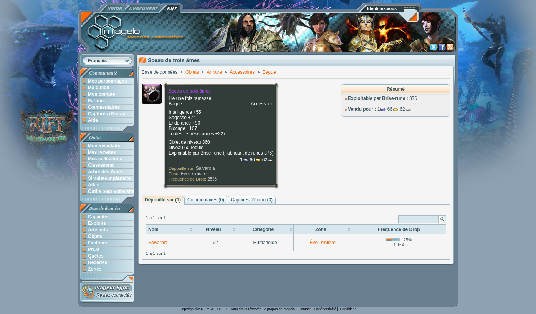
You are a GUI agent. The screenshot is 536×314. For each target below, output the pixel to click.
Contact (305, 309)
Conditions (348, 309)
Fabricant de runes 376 (248, 153)
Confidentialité (325, 309)
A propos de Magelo (279, 309)
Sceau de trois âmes (189, 91)
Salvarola (205, 168)
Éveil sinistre (194, 173)
